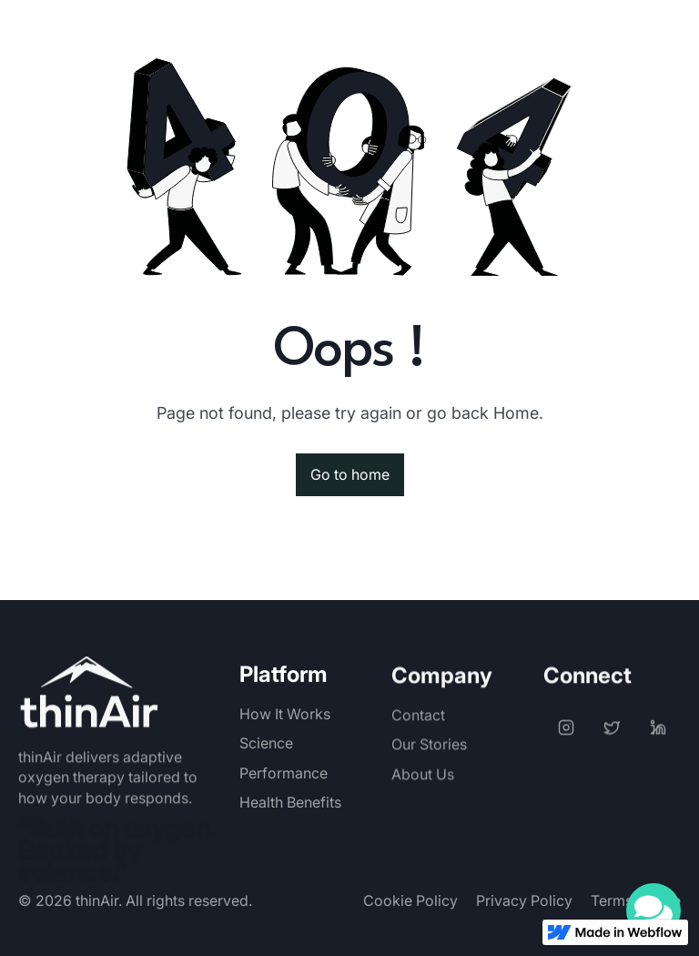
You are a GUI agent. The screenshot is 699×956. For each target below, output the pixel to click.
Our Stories (429, 759)
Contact (418, 730)
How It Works (284, 714)
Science (266, 743)
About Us (422, 788)
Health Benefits (290, 802)
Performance (283, 773)
